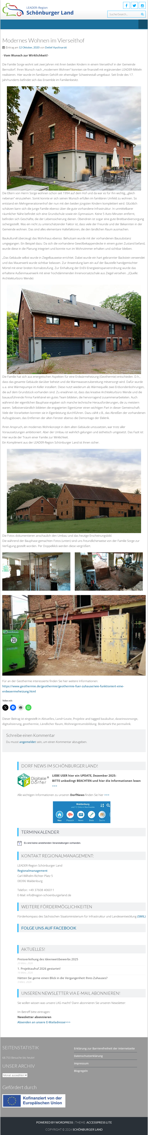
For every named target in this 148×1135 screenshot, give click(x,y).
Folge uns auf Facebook (48, 927)
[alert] (81, 843)
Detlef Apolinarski (56, 47)
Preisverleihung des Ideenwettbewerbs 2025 (47, 959)
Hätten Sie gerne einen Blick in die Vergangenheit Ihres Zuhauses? (62, 978)
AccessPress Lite (99, 1122)
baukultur (107, 719)
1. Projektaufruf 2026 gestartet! (39, 968)
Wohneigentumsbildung (80, 724)
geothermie (31, 724)
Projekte (79, 719)
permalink (124, 724)
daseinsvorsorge (126, 719)
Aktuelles (47, 719)
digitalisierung (11, 724)
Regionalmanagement (32, 870)
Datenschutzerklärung (88, 1056)
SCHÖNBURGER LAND (88, 1129)
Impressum (81, 1063)
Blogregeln (81, 1071)
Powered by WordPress (54, 1122)
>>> (54, 786)
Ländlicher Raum (51, 724)
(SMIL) (141, 916)
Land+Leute (63, 719)
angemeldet (27, 742)
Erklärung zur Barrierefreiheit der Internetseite (104, 1048)
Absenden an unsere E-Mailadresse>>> (44, 1022)
